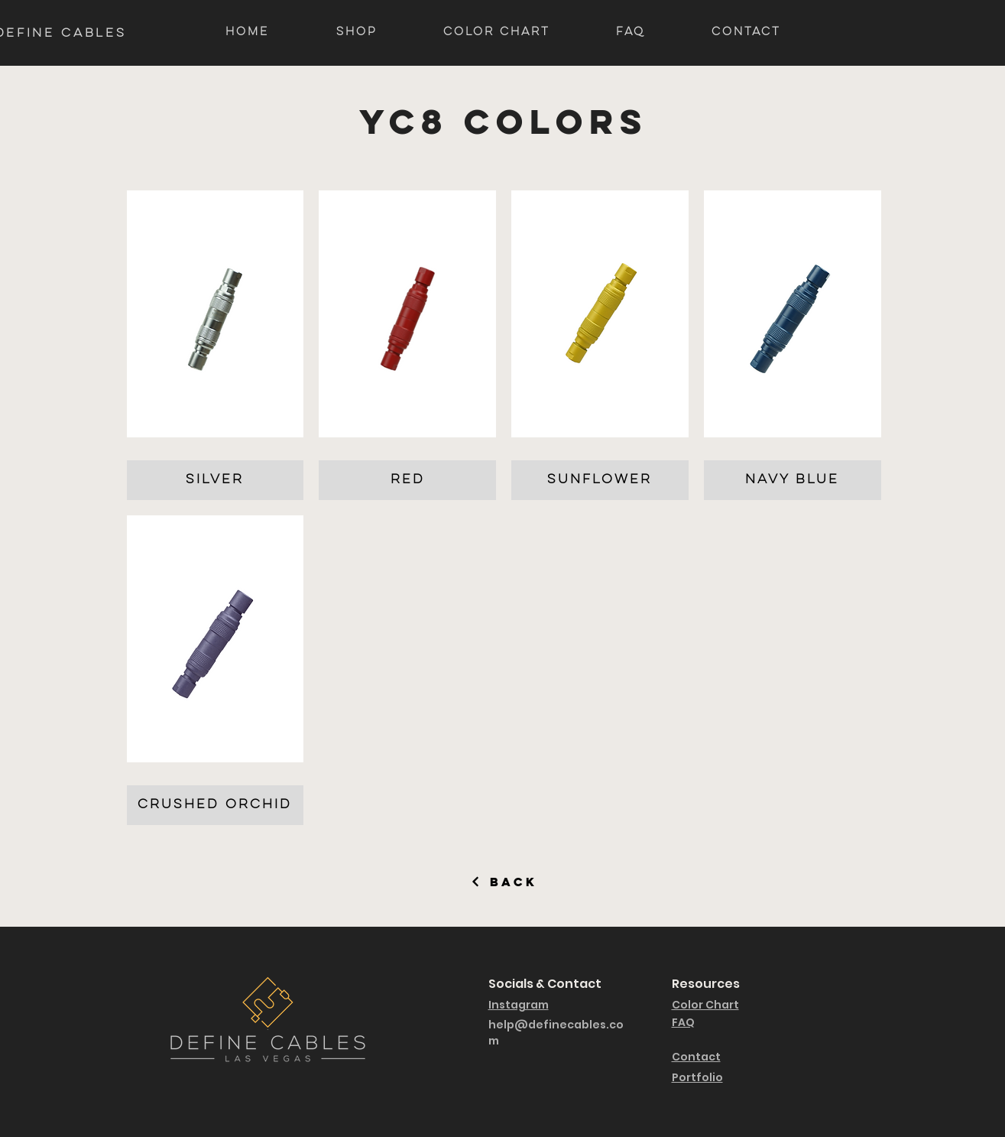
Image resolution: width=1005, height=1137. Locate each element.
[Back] (504, 881)
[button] (215, 345)
